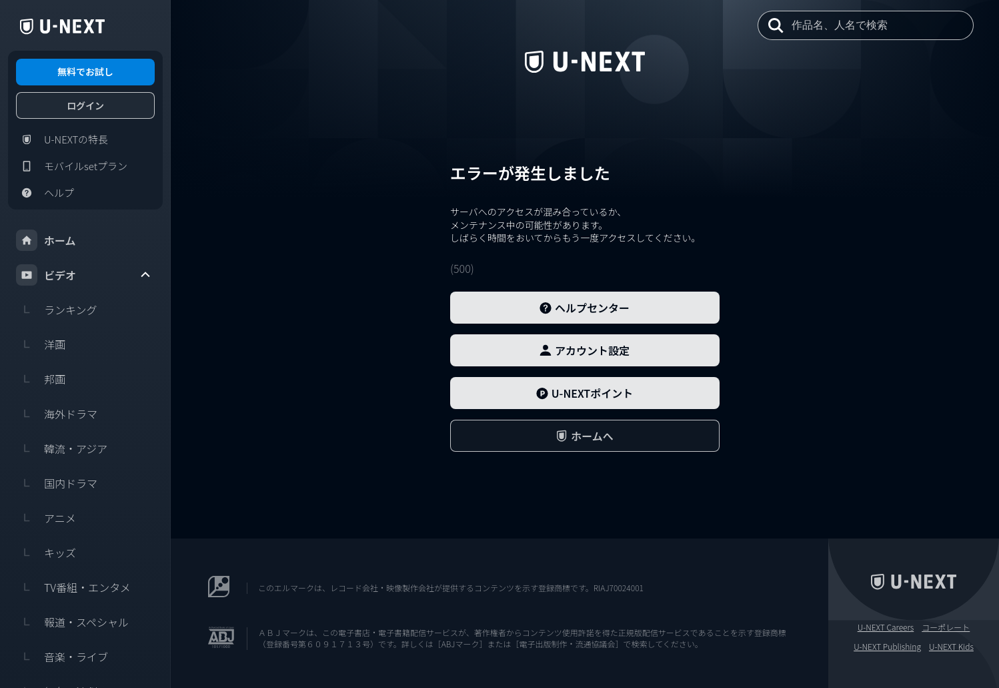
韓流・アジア (61, 448)
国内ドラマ (56, 483)
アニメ (46, 518)
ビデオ (84, 275)
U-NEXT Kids (951, 646)
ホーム (46, 240)
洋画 (40, 344)
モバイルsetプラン (71, 166)
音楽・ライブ (62, 656)
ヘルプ (45, 193)
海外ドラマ (56, 413)
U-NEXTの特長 (62, 139)
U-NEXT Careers (886, 627)
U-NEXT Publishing (887, 646)
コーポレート (946, 627)
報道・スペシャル (72, 622)
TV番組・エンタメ (73, 587)
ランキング (56, 309)
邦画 (40, 379)
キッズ (46, 552)
